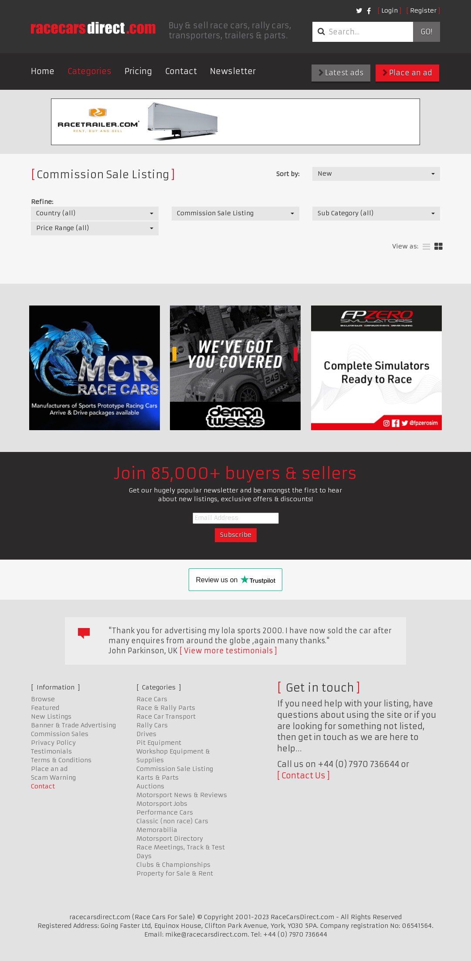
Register (423, 10)
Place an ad (407, 72)
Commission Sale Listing (174, 769)
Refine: (42, 202)
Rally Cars (152, 725)
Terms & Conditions (61, 760)
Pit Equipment (158, 743)
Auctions (150, 786)
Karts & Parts (157, 777)
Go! (426, 31)
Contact (181, 71)
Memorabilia (156, 830)
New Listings (51, 716)
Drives (146, 734)
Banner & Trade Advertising (73, 725)
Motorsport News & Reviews (181, 795)
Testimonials (51, 751)
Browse (43, 699)
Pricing (138, 71)
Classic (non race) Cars (172, 821)
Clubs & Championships (173, 865)
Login (389, 10)
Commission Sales (59, 734)
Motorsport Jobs (161, 804)
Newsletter (233, 71)
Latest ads (341, 72)
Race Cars (151, 699)
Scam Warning (53, 777)
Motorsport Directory (169, 838)
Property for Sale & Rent (174, 873)
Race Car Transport (166, 716)
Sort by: (287, 174)
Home (42, 71)
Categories (90, 71)
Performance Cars (164, 812)
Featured (45, 708)
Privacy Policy (53, 743)
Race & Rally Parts (165, 708)
